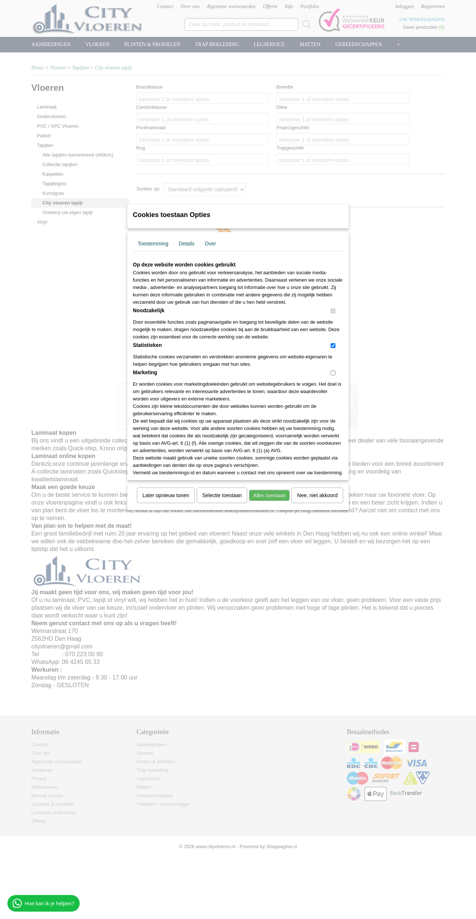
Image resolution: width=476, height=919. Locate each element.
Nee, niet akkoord (317, 495)
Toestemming (153, 244)
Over (210, 244)
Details (186, 244)
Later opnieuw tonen (165, 495)
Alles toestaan (269, 495)
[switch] (333, 311)
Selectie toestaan (222, 495)
